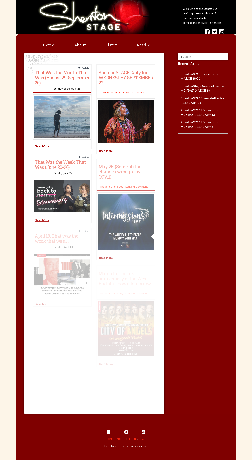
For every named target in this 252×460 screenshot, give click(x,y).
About (121, 439)
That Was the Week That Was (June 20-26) (60, 164)
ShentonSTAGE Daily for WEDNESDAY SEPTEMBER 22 (125, 77)
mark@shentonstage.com (134, 446)
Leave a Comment (133, 92)
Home (109, 439)
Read (142, 439)
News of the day (110, 92)
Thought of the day (111, 186)
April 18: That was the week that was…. (56, 238)
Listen (132, 439)
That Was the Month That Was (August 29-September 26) (62, 77)
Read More (42, 146)
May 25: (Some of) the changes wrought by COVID (119, 171)
